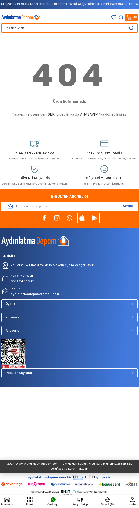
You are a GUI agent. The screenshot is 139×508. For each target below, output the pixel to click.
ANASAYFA (89, 114)
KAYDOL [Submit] (128, 206)
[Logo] (20, 17)
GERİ (52, 114)
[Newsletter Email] (69, 206)
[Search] (69, 28)
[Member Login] (121, 17)
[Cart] (131, 17)
